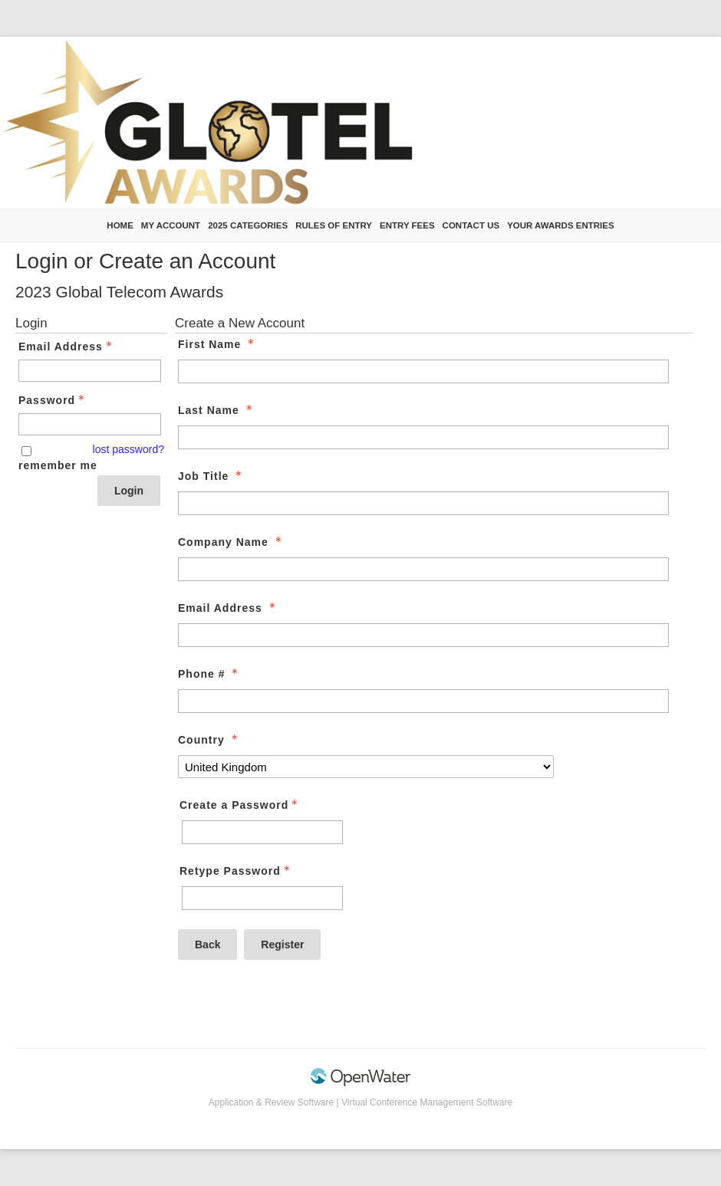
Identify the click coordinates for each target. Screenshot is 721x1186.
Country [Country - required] (209, 740)
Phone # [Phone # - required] (209, 674)
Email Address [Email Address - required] (228, 608)
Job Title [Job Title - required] (211, 476)
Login (128, 491)
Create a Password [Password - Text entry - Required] (240, 805)
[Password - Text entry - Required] (89, 424)
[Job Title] (423, 503)
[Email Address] (423, 635)
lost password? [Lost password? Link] (128, 449)
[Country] (366, 766)
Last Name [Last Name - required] (216, 410)
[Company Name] (423, 569)
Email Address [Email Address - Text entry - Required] (66, 346)
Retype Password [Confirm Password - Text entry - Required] (236, 871)
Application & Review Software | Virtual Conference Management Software (360, 1102)
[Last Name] (423, 437)
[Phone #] (423, 701)
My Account (170, 225)
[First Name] (423, 371)
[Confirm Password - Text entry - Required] (262, 898)
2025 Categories (248, 225)
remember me (57, 465)
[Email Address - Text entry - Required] (89, 371)
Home (120, 225)
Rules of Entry (333, 225)
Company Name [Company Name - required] (231, 542)
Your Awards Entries (560, 225)
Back (207, 944)
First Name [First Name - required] (217, 344)
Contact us (471, 225)
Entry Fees (407, 225)
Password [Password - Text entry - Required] (52, 400)
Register (282, 944)
